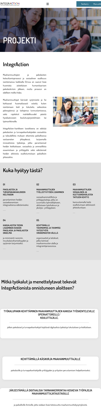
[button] (48, 4)
